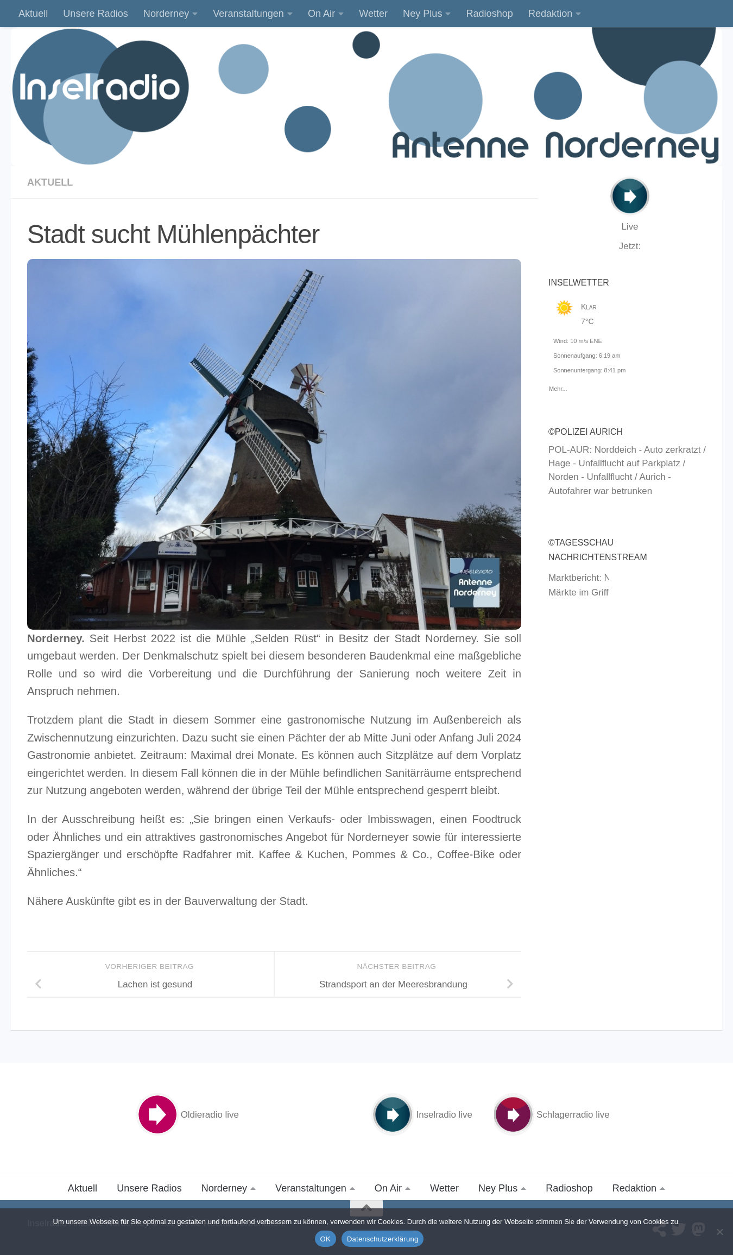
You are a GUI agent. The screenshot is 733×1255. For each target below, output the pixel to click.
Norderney (166, 13)
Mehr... (558, 386)
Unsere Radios (95, 13)
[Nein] (719, 1231)
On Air (321, 13)
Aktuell (33, 13)
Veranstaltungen (248, 13)
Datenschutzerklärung (382, 1239)
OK (325, 1239)
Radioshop (489, 13)
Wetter (373, 13)
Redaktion (550, 13)
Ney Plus (422, 13)
